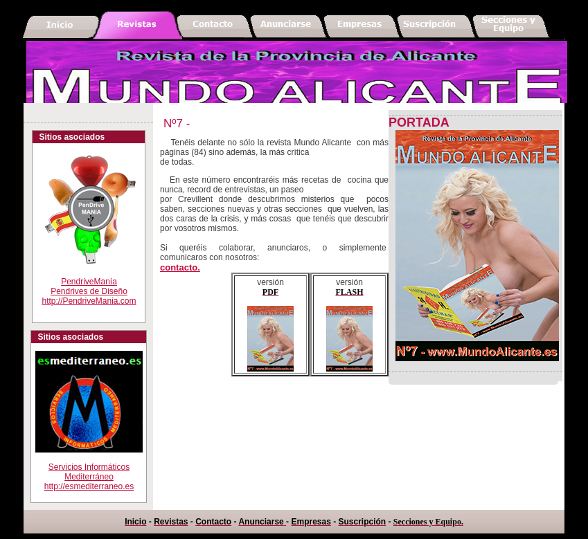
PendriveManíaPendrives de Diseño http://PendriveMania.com (89, 291)
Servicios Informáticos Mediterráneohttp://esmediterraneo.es (89, 468)
